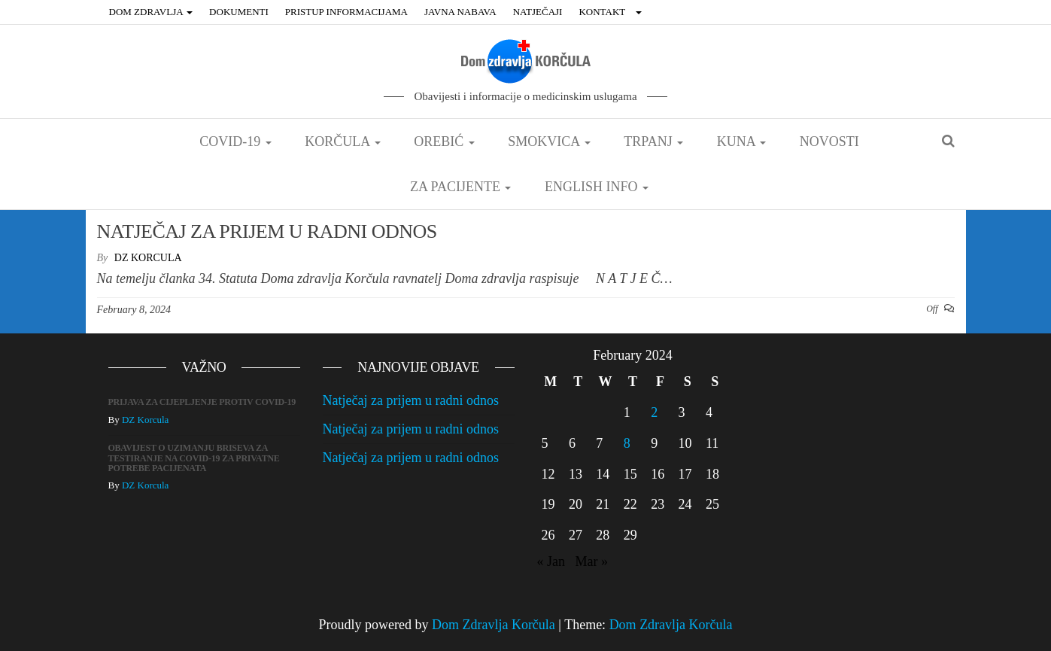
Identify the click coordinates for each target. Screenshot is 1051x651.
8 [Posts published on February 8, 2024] (627, 443)
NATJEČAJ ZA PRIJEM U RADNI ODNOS (267, 231)
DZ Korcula (148, 257)
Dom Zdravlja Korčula (493, 624)
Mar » (592, 561)
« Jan (551, 561)
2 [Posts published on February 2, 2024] (654, 412)
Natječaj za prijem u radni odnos (411, 400)
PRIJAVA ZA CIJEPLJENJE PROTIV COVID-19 (202, 402)
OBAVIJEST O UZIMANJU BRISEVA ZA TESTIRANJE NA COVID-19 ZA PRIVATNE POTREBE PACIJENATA (194, 458)
